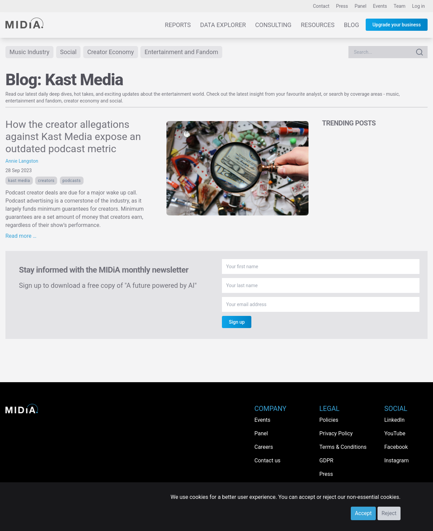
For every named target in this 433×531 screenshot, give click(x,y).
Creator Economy (110, 51)
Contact (321, 6)
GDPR (326, 460)
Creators (46, 180)
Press (342, 6)
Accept (363, 513)
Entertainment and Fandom (181, 51)
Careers (263, 447)
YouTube (394, 433)
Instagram (396, 460)
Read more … (21, 236)
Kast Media (19, 180)
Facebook (396, 447)
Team (400, 6)
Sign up (237, 322)
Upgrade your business (396, 24)
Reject (389, 513)
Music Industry (29, 51)
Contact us (267, 460)
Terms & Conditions (343, 447)
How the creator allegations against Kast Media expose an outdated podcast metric (73, 136)
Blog (351, 24)
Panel (360, 6)
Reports (178, 24)
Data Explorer (223, 24)
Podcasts (72, 180)
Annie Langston (21, 161)
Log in (418, 6)
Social (68, 51)
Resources (318, 24)
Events (380, 6)
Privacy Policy (336, 433)
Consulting (273, 24)
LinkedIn (394, 420)
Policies (328, 420)
